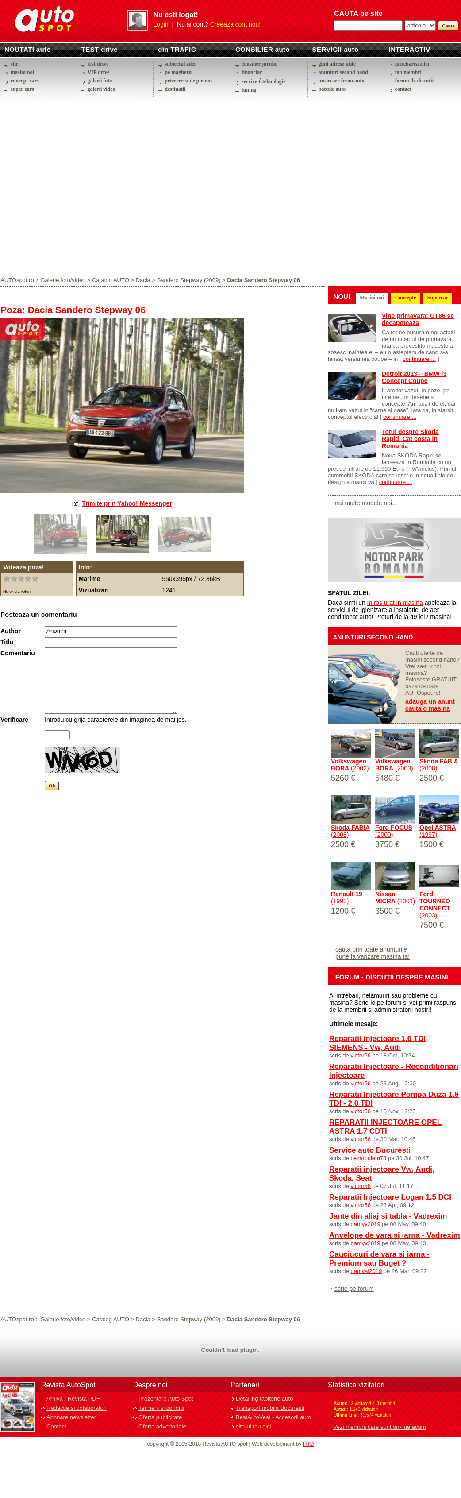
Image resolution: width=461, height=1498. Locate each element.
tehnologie (274, 81)
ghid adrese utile (337, 64)
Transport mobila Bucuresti (270, 1408)
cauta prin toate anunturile (371, 949)
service (249, 81)
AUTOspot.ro (17, 280)
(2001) (395, 897)
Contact (56, 1426)
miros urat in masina (395, 602)
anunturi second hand (343, 72)
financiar (252, 72)
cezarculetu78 (368, 1158)
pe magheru (178, 72)
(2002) (350, 765)
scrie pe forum (354, 1288)
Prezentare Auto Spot (165, 1398)
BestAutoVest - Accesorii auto (273, 1417)
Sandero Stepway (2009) (189, 280)
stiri (15, 64)
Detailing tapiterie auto (264, 1398)
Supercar (437, 297)
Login (161, 24)
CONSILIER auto (262, 49)
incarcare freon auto (342, 80)
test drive (98, 64)
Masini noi (372, 297)
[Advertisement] (83, 187)
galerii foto (100, 80)
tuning (249, 90)
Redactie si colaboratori (76, 1408)
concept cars (25, 80)
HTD (308, 1444)
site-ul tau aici (253, 1426)
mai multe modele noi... (365, 503)
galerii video (101, 89)
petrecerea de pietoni (188, 80)
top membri (408, 72)
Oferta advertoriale (162, 1426)
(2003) (394, 765)
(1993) (346, 897)
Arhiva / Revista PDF (73, 1398)
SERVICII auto (335, 49)
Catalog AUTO (110, 280)
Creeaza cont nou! (235, 24)
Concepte (405, 297)
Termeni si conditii (161, 1408)
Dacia (143, 280)
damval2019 (366, 1271)
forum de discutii (414, 80)
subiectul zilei (180, 64)
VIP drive (99, 72)
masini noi (22, 72)
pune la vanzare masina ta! (372, 956)
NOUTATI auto (27, 49)
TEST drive (99, 49)
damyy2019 (365, 1224)
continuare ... (419, 359)
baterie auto (332, 89)
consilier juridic (259, 64)
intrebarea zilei (412, 64)
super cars (22, 89)
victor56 (360, 1055)
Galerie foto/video (62, 280)
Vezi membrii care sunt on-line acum (379, 1427)
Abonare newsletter (71, 1417)
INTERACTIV (409, 49)
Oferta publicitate (160, 1417)
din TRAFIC (177, 49)
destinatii (175, 89)
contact (403, 89)
